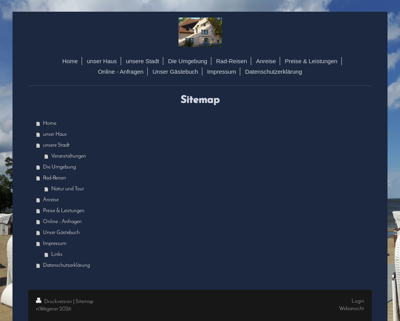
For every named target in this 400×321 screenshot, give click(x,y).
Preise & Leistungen (63, 211)
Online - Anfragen (62, 222)
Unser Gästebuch (61, 233)
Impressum (54, 244)
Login (358, 301)
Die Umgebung (59, 167)
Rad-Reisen (54, 178)
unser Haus (55, 134)
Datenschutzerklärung (66, 265)
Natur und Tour (67, 189)
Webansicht (351, 309)
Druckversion (54, 302)
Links (56, 254)
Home (49, 123)
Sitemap (84, 302)
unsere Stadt (56, 145)
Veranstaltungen (68, 156)
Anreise (51, 200)
